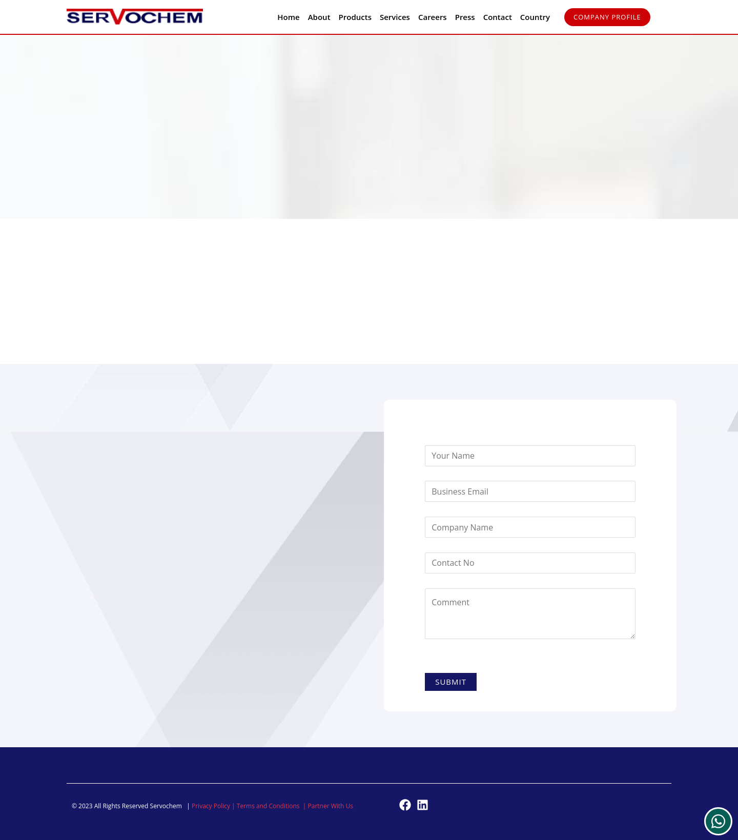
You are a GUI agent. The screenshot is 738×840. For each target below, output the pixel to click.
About (319, 17)
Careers (432, 17)
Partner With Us (331, 806)
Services (395, 17)
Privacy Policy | (214, 806)
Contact (497, 17)
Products (355, 17)
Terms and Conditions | (272, 806)
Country (535, 17)
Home (288, 17)
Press (465, 17)
